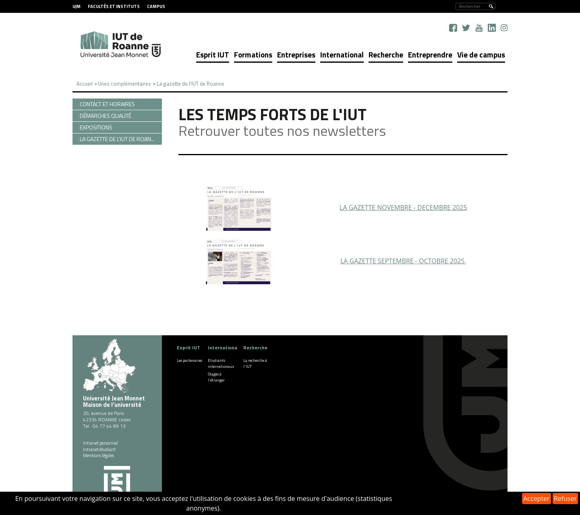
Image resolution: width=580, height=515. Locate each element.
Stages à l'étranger (216, 377)
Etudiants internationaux (221, 363)
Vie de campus (481, 54)
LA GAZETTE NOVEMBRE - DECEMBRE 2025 (403, 207)
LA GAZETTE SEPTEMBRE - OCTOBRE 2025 (403, 260)
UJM (76, 6)
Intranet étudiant (99, 449)
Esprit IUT (212, 54)
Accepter (536, 498)
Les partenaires (189, 360)
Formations (253, 54)
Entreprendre (430, 54)
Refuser (565, 498)
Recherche (386, 54)
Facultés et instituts (114, 6)
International (342, 54)
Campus (156, 6)
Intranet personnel (100, 443)
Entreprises (296, 54)
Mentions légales (98, 455)
